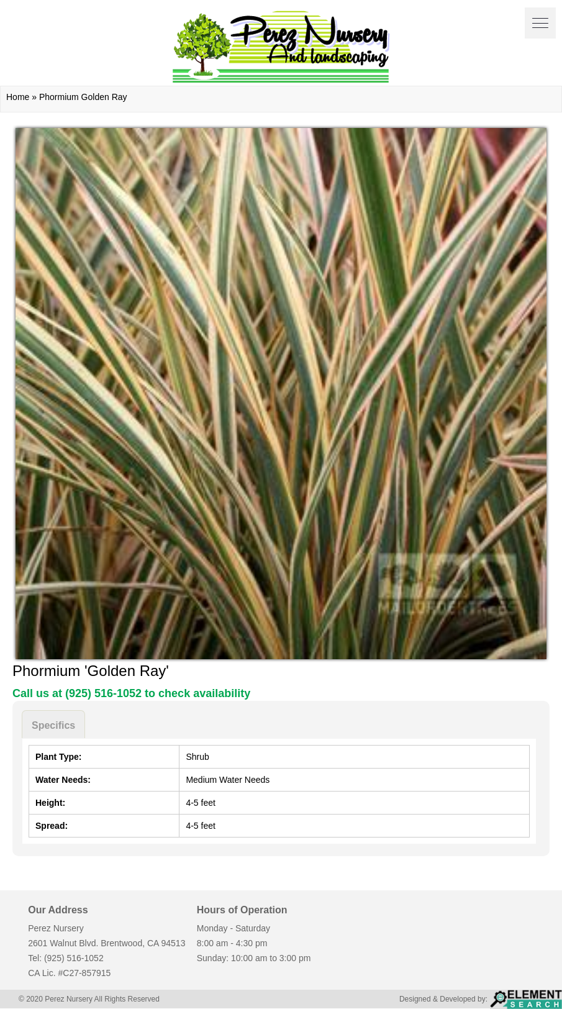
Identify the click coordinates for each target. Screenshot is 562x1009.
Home (17, 97)
